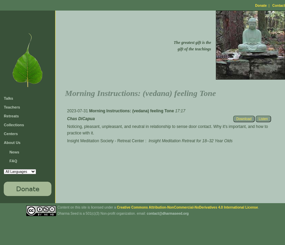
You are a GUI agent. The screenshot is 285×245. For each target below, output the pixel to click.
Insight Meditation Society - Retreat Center (105, 140)
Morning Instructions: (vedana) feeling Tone (132, 111)
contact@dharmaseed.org (168, 213)
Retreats (11, 116)
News (14, 152)
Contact (278, 5)
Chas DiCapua (81, 118)
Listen (263, 119)
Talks (8, 98)
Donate (261, 5)
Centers (11, 134)
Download (243, 119)
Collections (14, 125)
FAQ (13, 161)
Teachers (12, 107)
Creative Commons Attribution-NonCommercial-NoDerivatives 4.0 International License (187, 207)
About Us (12, 143)
